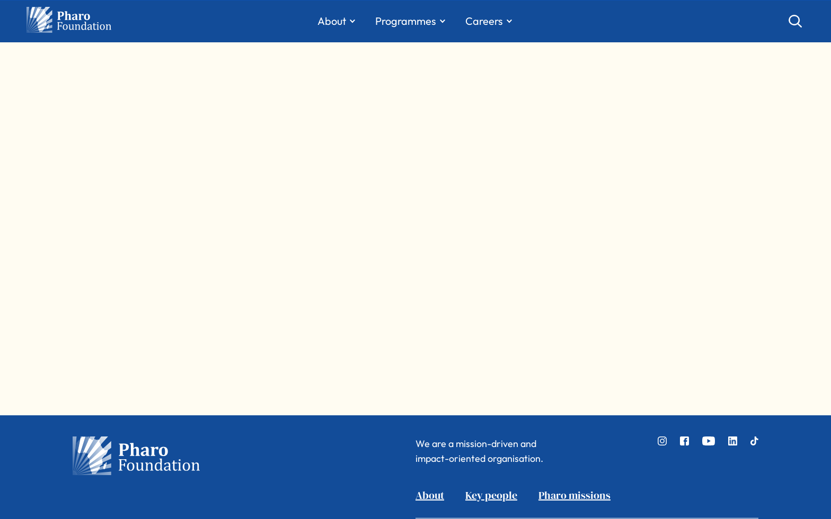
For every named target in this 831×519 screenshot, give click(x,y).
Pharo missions (574, 495)
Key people (491, 495)
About (429, 495)
